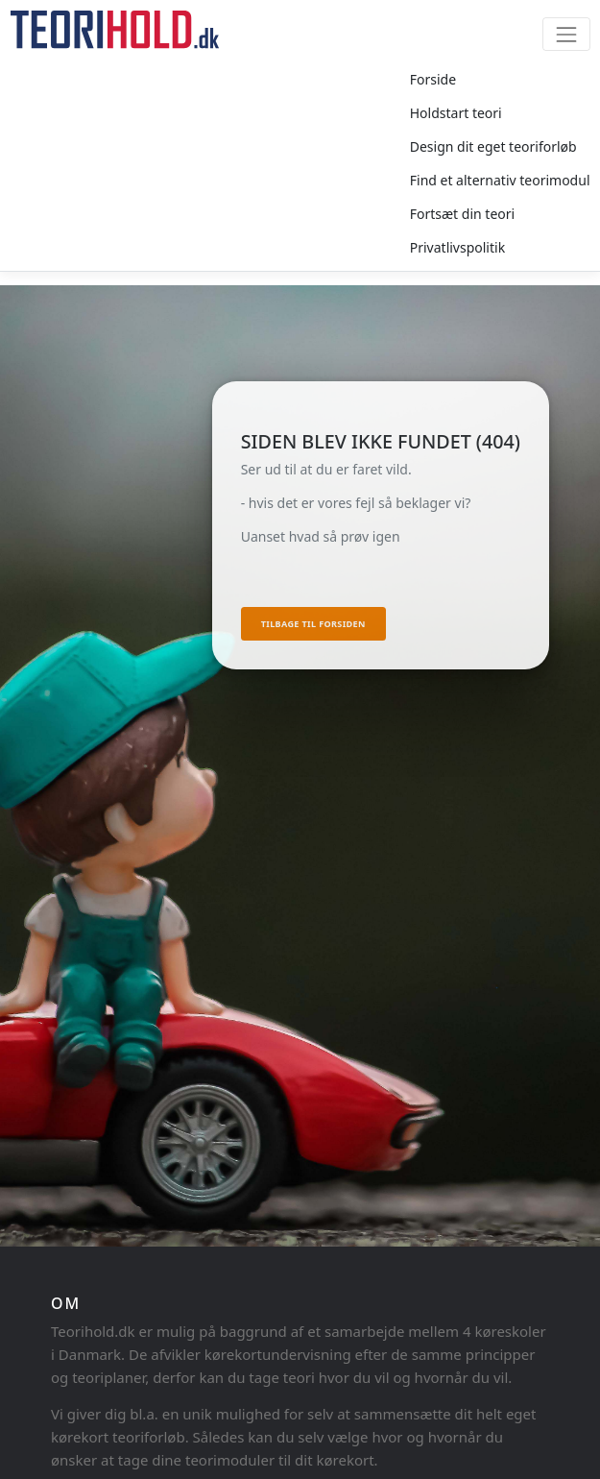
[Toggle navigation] (565, 34)
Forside (433, 79)
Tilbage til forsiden (313, 624)
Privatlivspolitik (457, 247)
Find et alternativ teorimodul (500, 180)
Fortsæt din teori (462, 214)
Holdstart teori (456, 113)
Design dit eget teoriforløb (493, 146)
